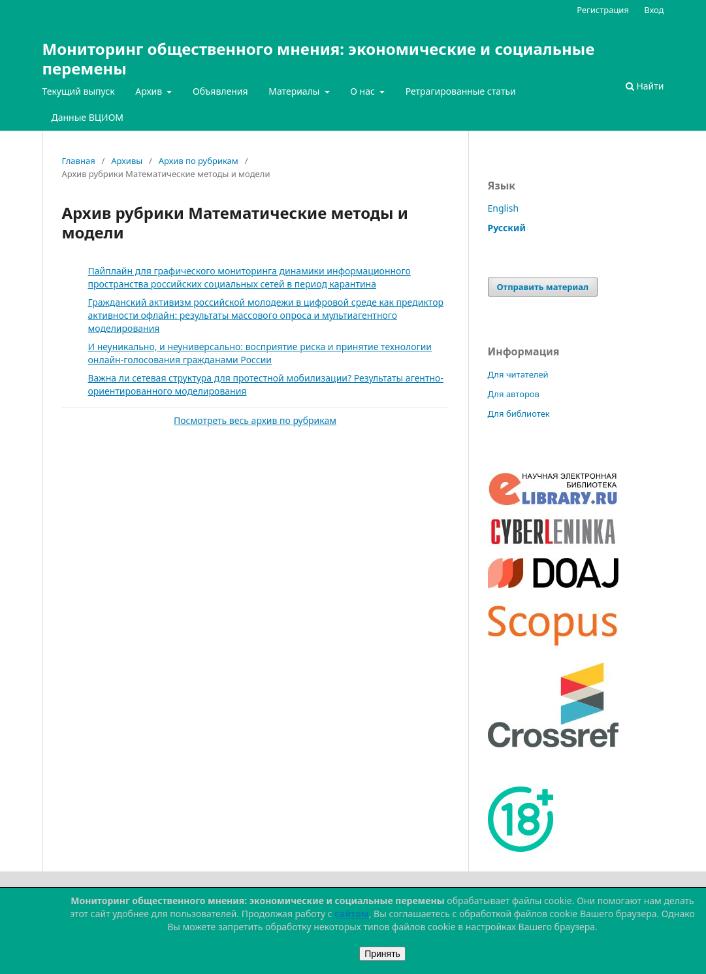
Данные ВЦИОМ (88, 117)
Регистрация (603, 10)
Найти (645, 86)
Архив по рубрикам (198, 161)
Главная (78, 161)
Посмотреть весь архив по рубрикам (255, 420)
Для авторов (513, 394)
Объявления (220, 91)
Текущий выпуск (78, 91)
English (503, 208)
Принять (382, 954)
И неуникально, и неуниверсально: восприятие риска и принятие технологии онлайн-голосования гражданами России (260, 353)
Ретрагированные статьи (461, 91)
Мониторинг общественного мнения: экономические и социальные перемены (318, 58)
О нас (363, 91)
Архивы (126, 161)
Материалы (295, 91)
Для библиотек (519, 413)
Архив (150, 91)
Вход (654, 10)
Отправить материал (543, 287)
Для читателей (518, 374)
